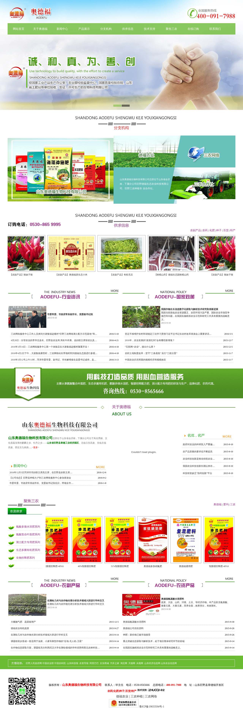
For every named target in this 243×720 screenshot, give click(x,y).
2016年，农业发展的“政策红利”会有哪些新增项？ (150, 340)
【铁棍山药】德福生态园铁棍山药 (173, 274)
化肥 (212, 230)
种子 (219, 230)
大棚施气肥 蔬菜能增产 (23, 622)
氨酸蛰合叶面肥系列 (28, 534)
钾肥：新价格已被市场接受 (136, 634)
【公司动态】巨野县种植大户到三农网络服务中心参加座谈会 (40, 477)
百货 (226, 230)
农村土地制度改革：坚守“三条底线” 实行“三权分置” (151, 353)
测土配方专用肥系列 (28, 542)
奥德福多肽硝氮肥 (153, 566)
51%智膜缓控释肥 (120, 566)
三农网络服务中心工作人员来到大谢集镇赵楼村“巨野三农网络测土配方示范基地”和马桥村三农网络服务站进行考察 (69, 334)
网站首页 (18, 28)
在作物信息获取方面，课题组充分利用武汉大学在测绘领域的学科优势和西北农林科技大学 (56, 647)
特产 (232, 230)
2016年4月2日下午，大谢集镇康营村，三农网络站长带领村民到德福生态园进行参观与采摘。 (57, 353)
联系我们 (215, 28)
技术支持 (149, 28)
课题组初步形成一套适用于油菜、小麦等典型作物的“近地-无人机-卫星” (47, 641)
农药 (205, 230)
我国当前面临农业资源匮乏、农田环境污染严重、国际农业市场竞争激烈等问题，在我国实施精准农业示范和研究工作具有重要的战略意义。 (195, 316)
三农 (232, 504)
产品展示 (84, 28)
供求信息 (127, 28)
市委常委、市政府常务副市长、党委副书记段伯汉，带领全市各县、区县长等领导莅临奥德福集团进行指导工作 (65, 483)
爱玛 (226, 504)
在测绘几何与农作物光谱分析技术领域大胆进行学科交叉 (75, 604)
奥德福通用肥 (186, 566)
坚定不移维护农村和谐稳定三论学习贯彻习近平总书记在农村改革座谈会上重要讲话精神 (169, 334)
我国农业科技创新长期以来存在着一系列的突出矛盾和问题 (212, 466)
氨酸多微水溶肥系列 (28, 526)
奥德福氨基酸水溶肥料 (134, 622)
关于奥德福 (40, 28)
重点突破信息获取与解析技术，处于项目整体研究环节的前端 (154, 641)
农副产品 (195, 230)
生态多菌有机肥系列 (28, 550)
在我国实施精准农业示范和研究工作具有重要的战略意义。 (152, 647)
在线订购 (193, 28)
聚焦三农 (171, 28)
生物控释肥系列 (25, 557)
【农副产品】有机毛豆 (123, 274)
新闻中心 (62, 28)
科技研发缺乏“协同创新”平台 (197, 473)
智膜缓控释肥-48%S (54, 566)
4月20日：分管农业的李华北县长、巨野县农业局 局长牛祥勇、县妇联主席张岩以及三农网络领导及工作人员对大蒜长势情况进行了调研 (79, 340)
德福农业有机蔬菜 (20, 628)
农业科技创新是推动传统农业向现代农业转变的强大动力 (211, 458)
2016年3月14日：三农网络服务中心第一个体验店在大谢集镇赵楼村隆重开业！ (50, 346)
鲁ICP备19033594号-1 (151, 706)
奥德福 (218, 504)
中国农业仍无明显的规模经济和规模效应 (145, 359)
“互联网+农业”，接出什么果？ (140, 346)
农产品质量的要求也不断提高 (197, 451)
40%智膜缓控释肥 (87, 566)
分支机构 (106, 28)
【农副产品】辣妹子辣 (23, 274)
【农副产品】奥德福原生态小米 (73, 274)
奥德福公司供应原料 (133, 628)
